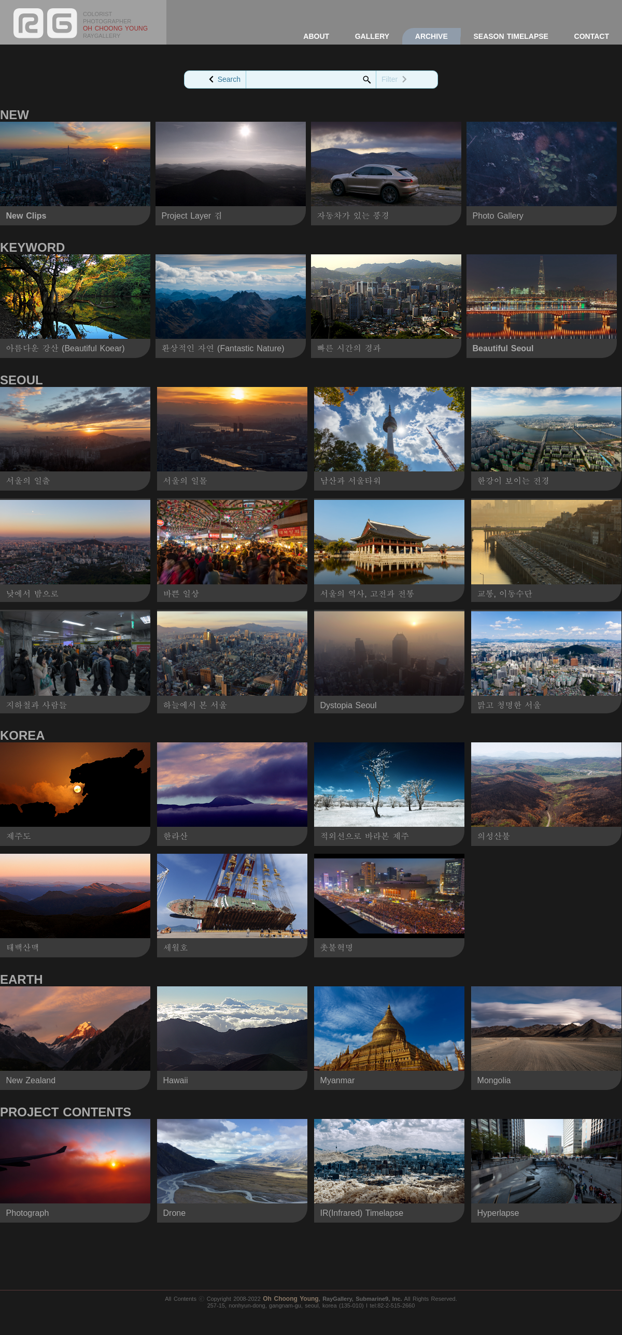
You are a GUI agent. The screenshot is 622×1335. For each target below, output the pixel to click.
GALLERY (372, 36)
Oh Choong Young (291, 1298)
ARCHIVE (431, 36)
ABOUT (316, 36)
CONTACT (591, 36)
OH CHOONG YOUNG (115, 28)
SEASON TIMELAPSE (510, 36)
